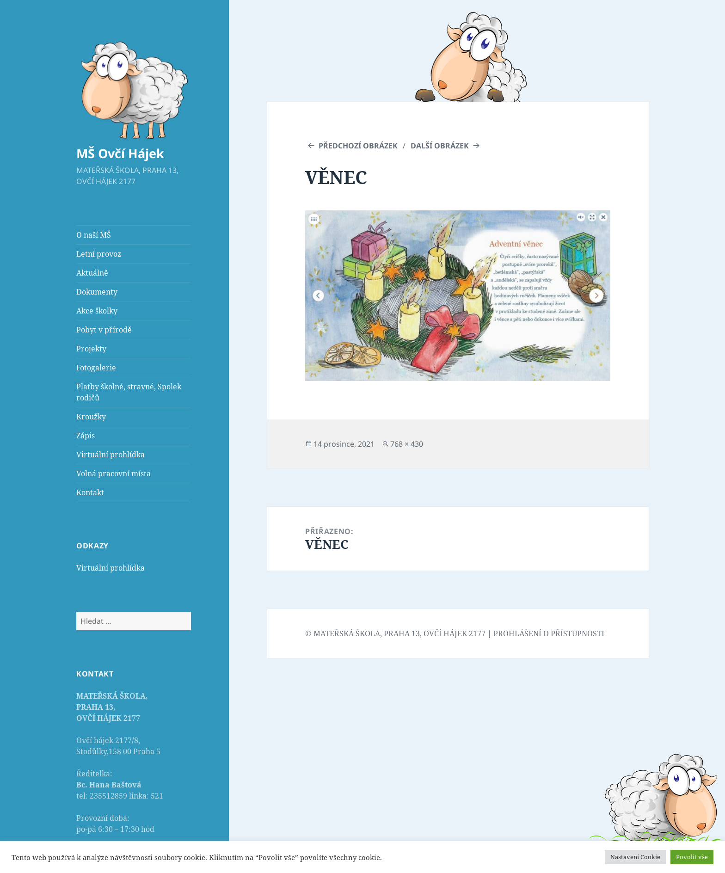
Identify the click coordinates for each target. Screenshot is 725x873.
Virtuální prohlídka (110, 454)
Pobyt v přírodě (104, 330)
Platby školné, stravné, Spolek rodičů (128, 392)
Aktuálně (92, 273)
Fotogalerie (96, 368)
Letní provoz (98, 254)
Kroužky (91, 417)
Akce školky (96, 311)
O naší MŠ (93, 235)
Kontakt (90, 492)
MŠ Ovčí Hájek (120, 153)
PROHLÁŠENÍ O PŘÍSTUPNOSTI (548, 633)
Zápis (85, 435)
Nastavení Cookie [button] (635, 857)
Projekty (91, 349)
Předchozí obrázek (358, 146)
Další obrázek (440, 146)
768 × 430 (406, 444)
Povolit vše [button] (692, 857)
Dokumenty (96, 292)
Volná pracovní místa (113, 473)
